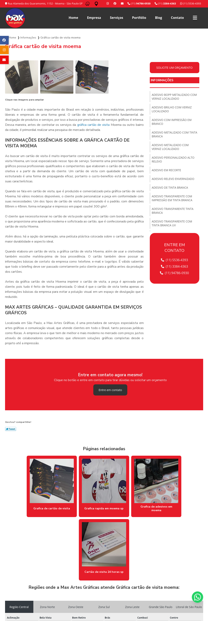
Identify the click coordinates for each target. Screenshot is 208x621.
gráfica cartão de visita (93, 125)
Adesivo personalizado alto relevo (173, 159)
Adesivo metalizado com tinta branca (174, 134)
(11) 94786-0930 (174, 273)
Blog (158, 17)
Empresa (94, 17)
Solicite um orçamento (174, 67)
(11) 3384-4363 (174, 266)
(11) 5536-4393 (190, 3)
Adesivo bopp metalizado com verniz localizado (174, 96)
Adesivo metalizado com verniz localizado (170, 147)
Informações (28, 38)
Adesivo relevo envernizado (173, 179)
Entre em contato (110, 390)
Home (73, 17)
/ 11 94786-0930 (72, 604)
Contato (177, 17)
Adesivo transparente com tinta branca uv (172, 223)
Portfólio (139, 17)
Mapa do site (193, 592)
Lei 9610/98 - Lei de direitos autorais (36, 581)
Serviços (116, 17)
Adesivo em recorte (166, 170)
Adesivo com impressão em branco (172, 122)
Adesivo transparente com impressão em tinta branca (172, 198)
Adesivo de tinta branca (170, 187)
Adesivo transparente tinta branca (173, 211)
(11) (165, 3)
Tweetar (10, 429)
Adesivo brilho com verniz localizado (172, 109)
